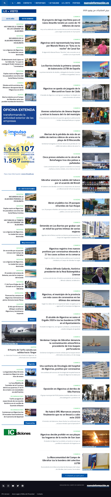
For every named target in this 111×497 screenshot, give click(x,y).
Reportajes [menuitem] (41, 3)
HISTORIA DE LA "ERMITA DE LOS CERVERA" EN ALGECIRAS (13, 28)
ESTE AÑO (10, 18)
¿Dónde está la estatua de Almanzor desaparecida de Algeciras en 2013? (13, 87)
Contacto (40, 494)
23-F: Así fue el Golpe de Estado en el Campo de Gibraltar (14, 286)
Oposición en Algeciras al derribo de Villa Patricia (61, 390)
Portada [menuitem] (76, 3)
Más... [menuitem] (18, 3)
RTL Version (5, 494)
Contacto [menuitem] (27, 3)
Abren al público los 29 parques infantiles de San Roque (64, 204)
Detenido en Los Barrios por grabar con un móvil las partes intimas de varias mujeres (60, 228)
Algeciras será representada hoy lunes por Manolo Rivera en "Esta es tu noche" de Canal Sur (60, 45)
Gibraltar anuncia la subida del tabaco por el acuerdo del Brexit (60, 181)
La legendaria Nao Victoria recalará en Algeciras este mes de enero (13, 374)
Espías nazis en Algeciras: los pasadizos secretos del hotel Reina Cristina (13, 75)
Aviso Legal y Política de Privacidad (23, 494)
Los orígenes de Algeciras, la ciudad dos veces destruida (13, 52)
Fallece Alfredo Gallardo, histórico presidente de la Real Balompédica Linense (62, 271)
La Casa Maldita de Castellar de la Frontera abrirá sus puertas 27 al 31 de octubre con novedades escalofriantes (13, 387)
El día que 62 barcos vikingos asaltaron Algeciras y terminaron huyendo (14, 309)
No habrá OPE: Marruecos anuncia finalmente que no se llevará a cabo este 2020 (61, 414)
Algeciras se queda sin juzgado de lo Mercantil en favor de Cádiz (61, 90)
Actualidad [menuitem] (54, 3)
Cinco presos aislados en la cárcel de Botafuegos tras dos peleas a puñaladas (61, 160)
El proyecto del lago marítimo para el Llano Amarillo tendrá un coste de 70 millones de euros (61, 22)
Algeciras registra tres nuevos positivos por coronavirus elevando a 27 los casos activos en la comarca (61, 251)
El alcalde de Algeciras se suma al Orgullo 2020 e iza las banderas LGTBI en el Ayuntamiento (61, 320)
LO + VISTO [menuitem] (66, 3)
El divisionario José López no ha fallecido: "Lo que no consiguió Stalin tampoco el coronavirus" (12, 62)
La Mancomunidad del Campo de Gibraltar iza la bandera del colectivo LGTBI (61, 460)
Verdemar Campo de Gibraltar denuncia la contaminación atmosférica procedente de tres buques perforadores (60, 344)
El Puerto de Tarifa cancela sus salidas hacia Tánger (22, 351)
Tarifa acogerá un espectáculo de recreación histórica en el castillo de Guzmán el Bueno (13, 402)
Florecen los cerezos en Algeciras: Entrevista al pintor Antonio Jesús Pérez (13, 297)
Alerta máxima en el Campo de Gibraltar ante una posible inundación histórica (12, 99)
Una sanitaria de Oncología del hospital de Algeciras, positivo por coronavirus (60, 367)
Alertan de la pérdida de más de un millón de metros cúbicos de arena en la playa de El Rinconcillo (60, 137)
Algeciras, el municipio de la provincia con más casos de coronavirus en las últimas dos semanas (61, 297)
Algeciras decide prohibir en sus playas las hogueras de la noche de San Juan (60, 436)
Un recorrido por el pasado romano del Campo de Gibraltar (13, 252)
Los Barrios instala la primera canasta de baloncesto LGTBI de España (60, 67)
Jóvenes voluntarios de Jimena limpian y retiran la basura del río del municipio (60, 113)
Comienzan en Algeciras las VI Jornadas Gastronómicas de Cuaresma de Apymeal (12, 414)
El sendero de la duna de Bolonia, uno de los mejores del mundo (12, 275)
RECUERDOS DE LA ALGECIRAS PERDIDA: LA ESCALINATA (14, 40)
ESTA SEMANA (27, 18)
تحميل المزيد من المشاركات (75, 475)
